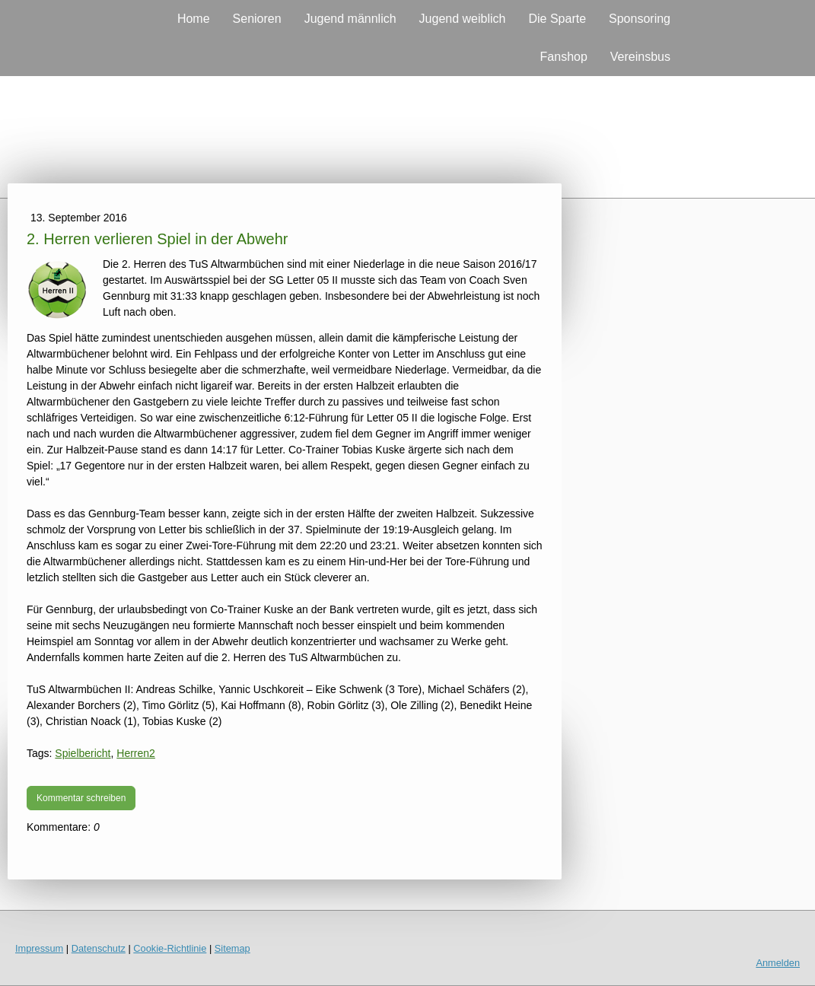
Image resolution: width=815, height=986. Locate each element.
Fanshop (563, 56)
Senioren (257, 18)
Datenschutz (99, 948)
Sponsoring (639, 18)
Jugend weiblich (462, 18)
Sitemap (232, 948)
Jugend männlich (350, 18)
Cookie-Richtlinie (169, 948)
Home (193, 18)
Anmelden (778, 963)
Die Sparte (557, 18)
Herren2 (135, 753)
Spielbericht (82, 753)
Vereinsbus (640, 56)
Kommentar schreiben (81, 798)
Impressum (39, 948)
